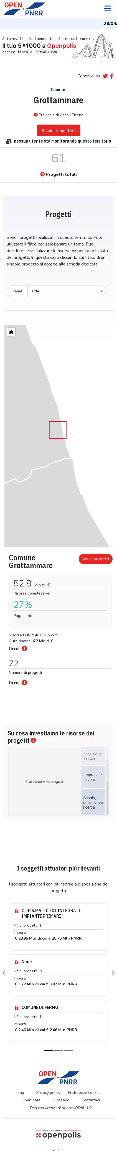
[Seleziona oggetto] (66, 291)
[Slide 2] (58, 1051)
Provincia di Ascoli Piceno (58, 115)
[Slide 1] (48, 1051)
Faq (21, 1092)
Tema (17, 291)
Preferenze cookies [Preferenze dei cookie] (84, 1092)
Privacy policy (48, 1092)
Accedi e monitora (59, 130)
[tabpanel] (58, 617)
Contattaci (91, 1100)
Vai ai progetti (95, 559)
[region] (58, 436)
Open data (31, 1100)
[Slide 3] (68, 1051)
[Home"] (11, 332)
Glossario (61, 1100)
